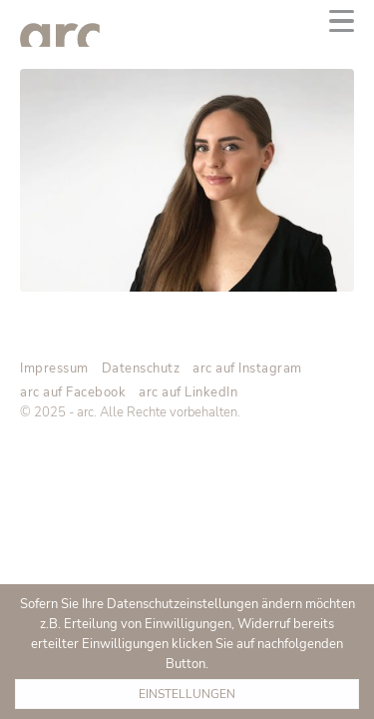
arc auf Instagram (247, 368)
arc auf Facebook (73, 392)
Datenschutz (141, 368)
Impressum (54, 368)
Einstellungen (187, 694)
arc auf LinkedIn (188, 392)
